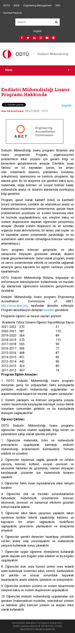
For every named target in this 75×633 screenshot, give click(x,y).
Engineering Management (37, 5)
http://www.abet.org (14, 305)
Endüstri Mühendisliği (53, 54)
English (37, 31)
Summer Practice (12, 12)
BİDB (16, 5)
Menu (37, 70)
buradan (49, 310)
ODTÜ (6, 5)
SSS (57, 5)
